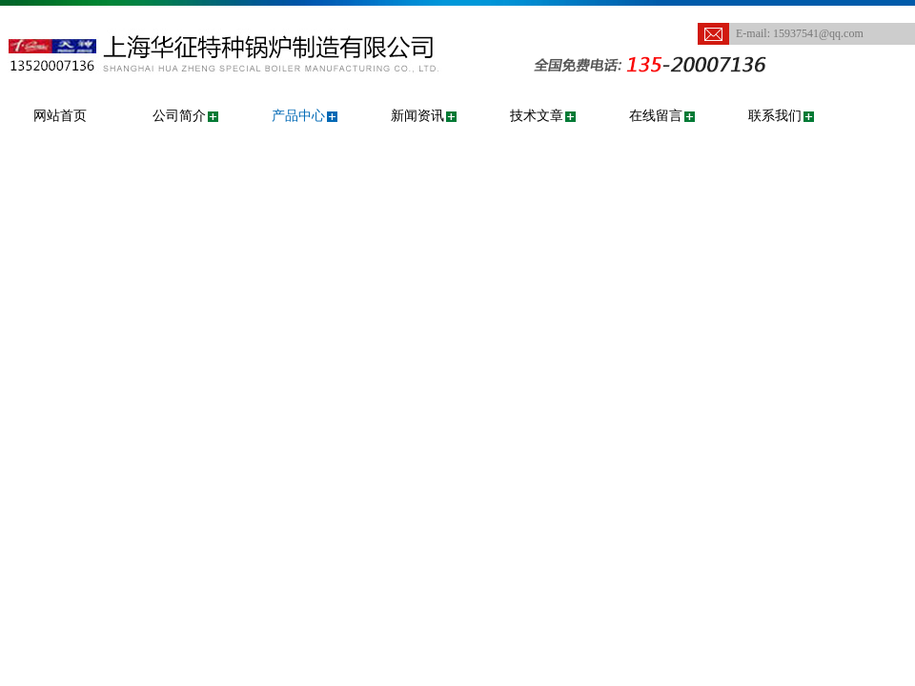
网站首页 (60, 116)
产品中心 (298, 116)
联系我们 (775, 116)
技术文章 (536, 116)
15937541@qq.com (818, 33)
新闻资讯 (417, 116)
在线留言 (655, 116)
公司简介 (179, 116)
